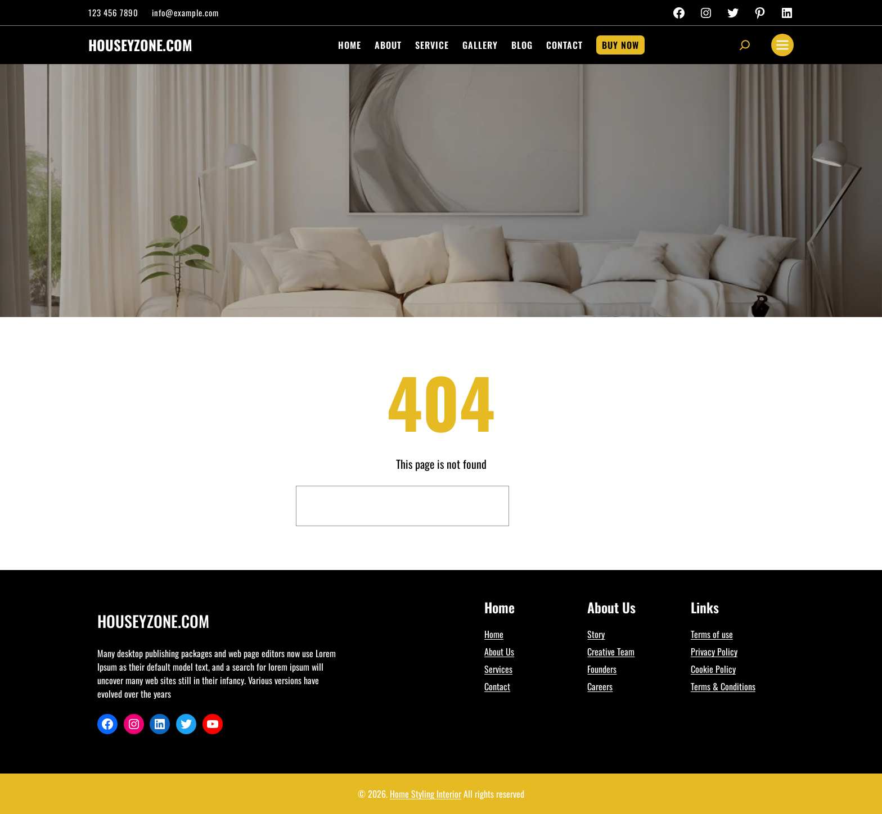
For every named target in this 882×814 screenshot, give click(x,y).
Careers (600, 686)
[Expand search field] (745, 45)
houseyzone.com (140, 44)
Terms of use (712, 634)
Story (596, 634)
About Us (499, 651)
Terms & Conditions (723, 686)
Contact (497, 686)
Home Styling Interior (425, 794)
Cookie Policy (713, 669)
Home (493, 634)
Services (498, 669)
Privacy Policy (714, 651)
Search (551, 506)
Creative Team (610, 651)
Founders (601, 669)
